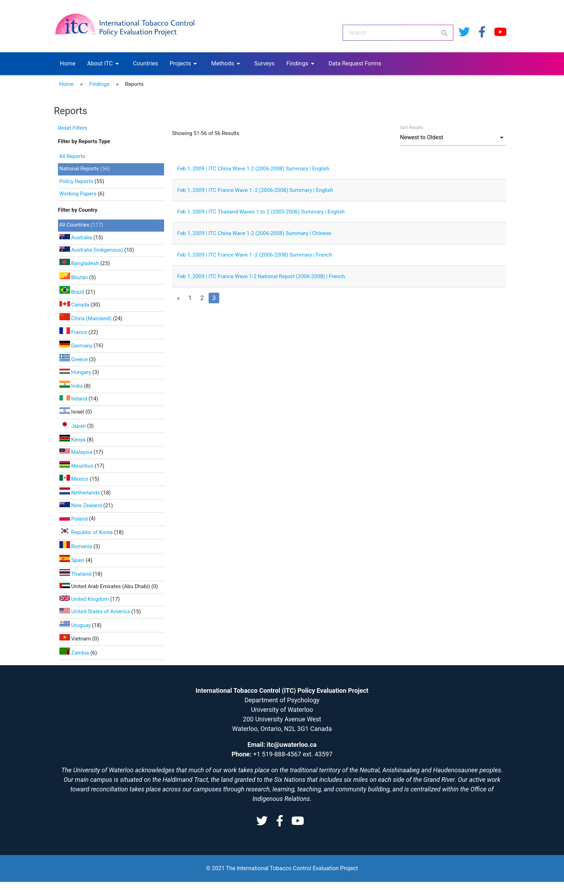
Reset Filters (72, 128)
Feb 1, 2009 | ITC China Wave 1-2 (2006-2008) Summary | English (253, 168)
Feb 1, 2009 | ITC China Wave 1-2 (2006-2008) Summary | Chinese (254, 233)
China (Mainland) (86, 318)
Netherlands (80, 493)
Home (67, 63)
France (74, 332)
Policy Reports (76, 181)
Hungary (76, 372)
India (71, 386)
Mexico (74, 479)
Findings (301, 63)
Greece (74, 359)
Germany (76, 345)
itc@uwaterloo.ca (291, 744)
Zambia (75, 653)
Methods (227, 63)
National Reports (79, 168)
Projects (185, 63)
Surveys (264, 63)
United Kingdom (84, 599)
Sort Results (411, 127)
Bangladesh (79, 263)
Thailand (76, 574)
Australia (76, 237)
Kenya (73, 440)
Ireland (74, 399)
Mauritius (77, 466)
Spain (72, 560)
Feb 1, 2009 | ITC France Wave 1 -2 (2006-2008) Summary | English (255, 190)
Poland (74, 519)
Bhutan (74, 277)
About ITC (104, 63)
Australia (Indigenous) (91, 250)
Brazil (72, 292)
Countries (145, 63)
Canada (75, 304)
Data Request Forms (354, 63)
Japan (73, 426)
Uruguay (75, 625)
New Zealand (81, 505)
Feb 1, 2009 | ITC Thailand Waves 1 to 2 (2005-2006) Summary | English (261, 212)
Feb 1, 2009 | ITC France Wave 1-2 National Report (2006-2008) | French (261, 276)
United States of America (95, 611)
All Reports (72, 156)
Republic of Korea (86, 532)
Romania (76, 546)
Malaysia (76, 452)
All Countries (75, 225)
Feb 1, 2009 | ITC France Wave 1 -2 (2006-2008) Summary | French (254, 255)
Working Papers (78, 194)
